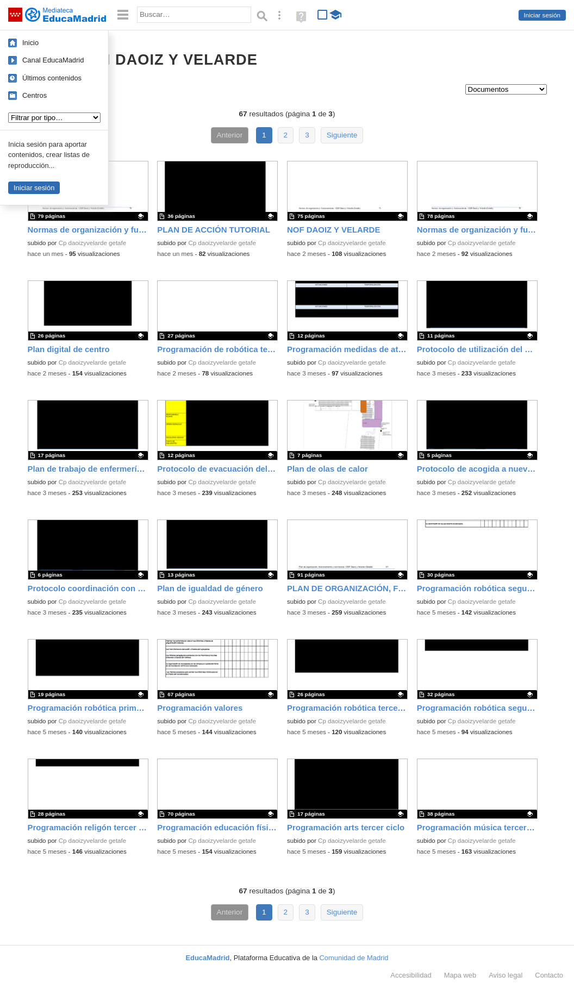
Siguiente (342, 135)
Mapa (460, 975)
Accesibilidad (410, 975)
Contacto (549, 975)
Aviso (505, 975)
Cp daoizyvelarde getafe (93, 243)
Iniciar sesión (542, 15)
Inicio (30, 43)
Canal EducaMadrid (53, 60)
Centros (34, 95)
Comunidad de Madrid (354, 958)
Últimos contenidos (52, 78)
